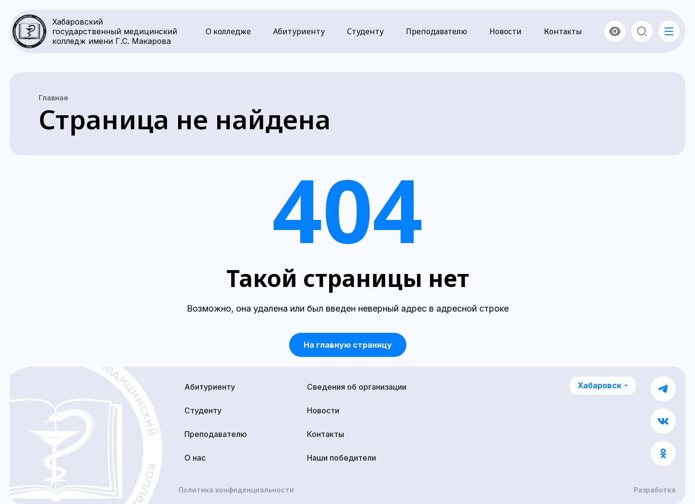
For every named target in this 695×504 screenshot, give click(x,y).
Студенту (365, 31)
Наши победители (341, 458)
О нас (195, 458)
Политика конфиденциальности (236, 490)
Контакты (563, 31)
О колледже (228, 31)
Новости (505, 31)
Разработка (655, 490)
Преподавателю (436, 31)
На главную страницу (348, 345)
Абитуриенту (299, 31)
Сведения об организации (356, 387)
